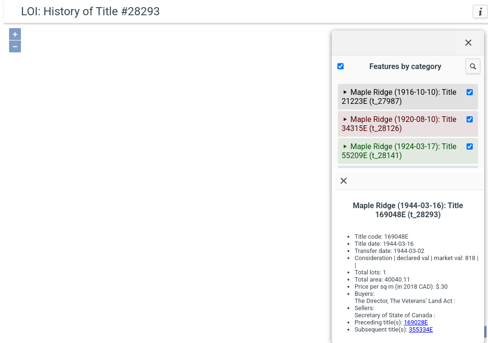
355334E (421, 329)
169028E (415, 322)
